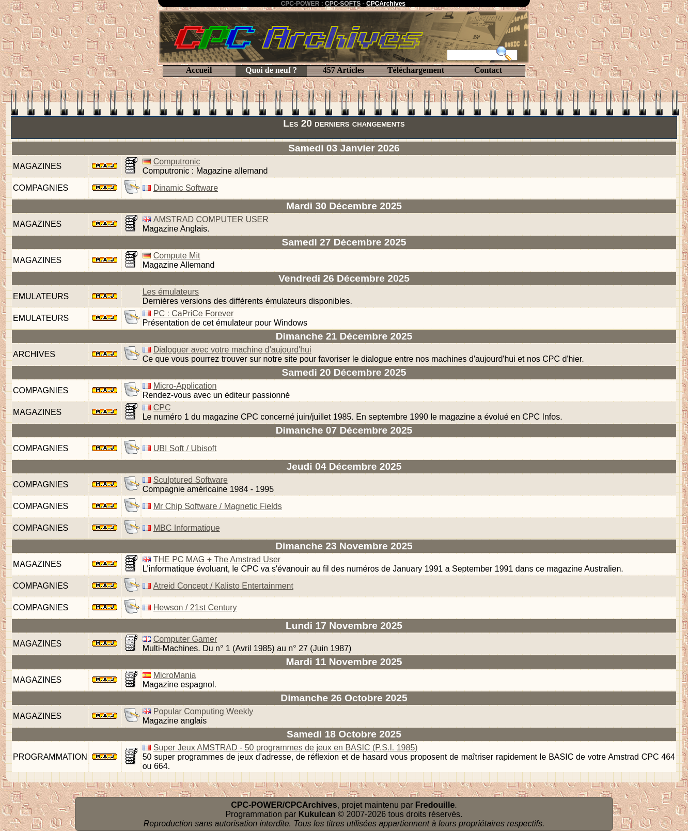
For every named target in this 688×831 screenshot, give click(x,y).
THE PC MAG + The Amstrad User (216, 559)
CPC (162, 407)
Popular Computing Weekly (203, 711)
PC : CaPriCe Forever (193, 313)
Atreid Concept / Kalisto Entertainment (223, 585)
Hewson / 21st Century (195, 607)
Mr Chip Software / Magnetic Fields (217, 506)
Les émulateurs (171, 291)
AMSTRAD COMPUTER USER (211, 219)
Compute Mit (176, 255)
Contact (488, 70)
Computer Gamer (185, 639)
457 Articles (343, 70)
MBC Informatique (186, 528)
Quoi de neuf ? (271, 70)
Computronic (176, 161)
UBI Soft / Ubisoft (185, 448)
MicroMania (174, 675)
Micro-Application (185, 385)
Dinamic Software (185, 187)
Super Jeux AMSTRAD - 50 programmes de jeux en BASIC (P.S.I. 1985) (285, 747)
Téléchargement (415, 70)
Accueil (199, 70)
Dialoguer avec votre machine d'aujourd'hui (232, 349)
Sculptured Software (190, 479)
